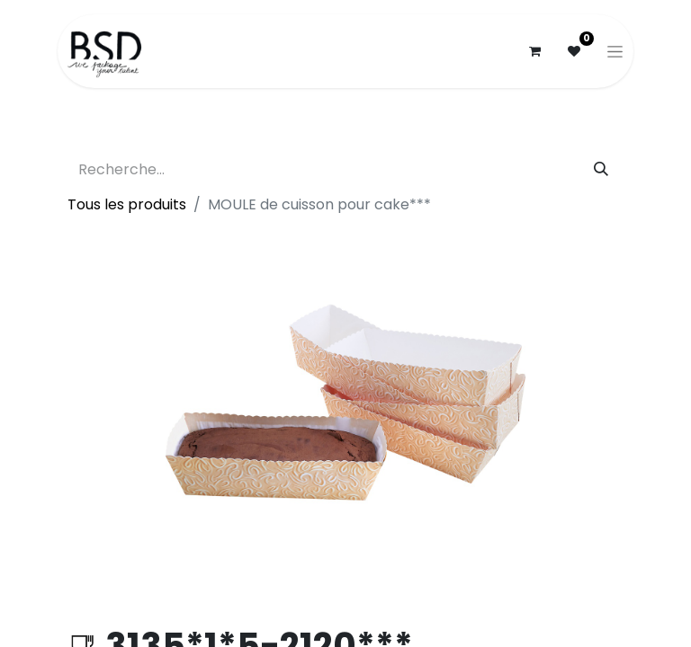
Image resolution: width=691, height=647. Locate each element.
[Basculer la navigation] (615, 51)
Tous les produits (126, 204)
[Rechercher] (601, 170)
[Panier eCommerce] (534, 51)
